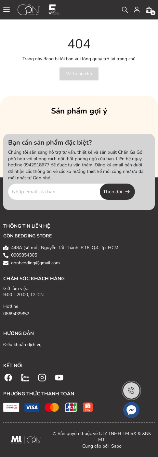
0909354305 (24, 255)
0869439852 (16, 314)
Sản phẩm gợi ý (79, 111)
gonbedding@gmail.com (35, 263)
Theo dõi (112, 191)
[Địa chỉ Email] (71, 192)
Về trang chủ (79, 74)
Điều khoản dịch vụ (22, 345)
